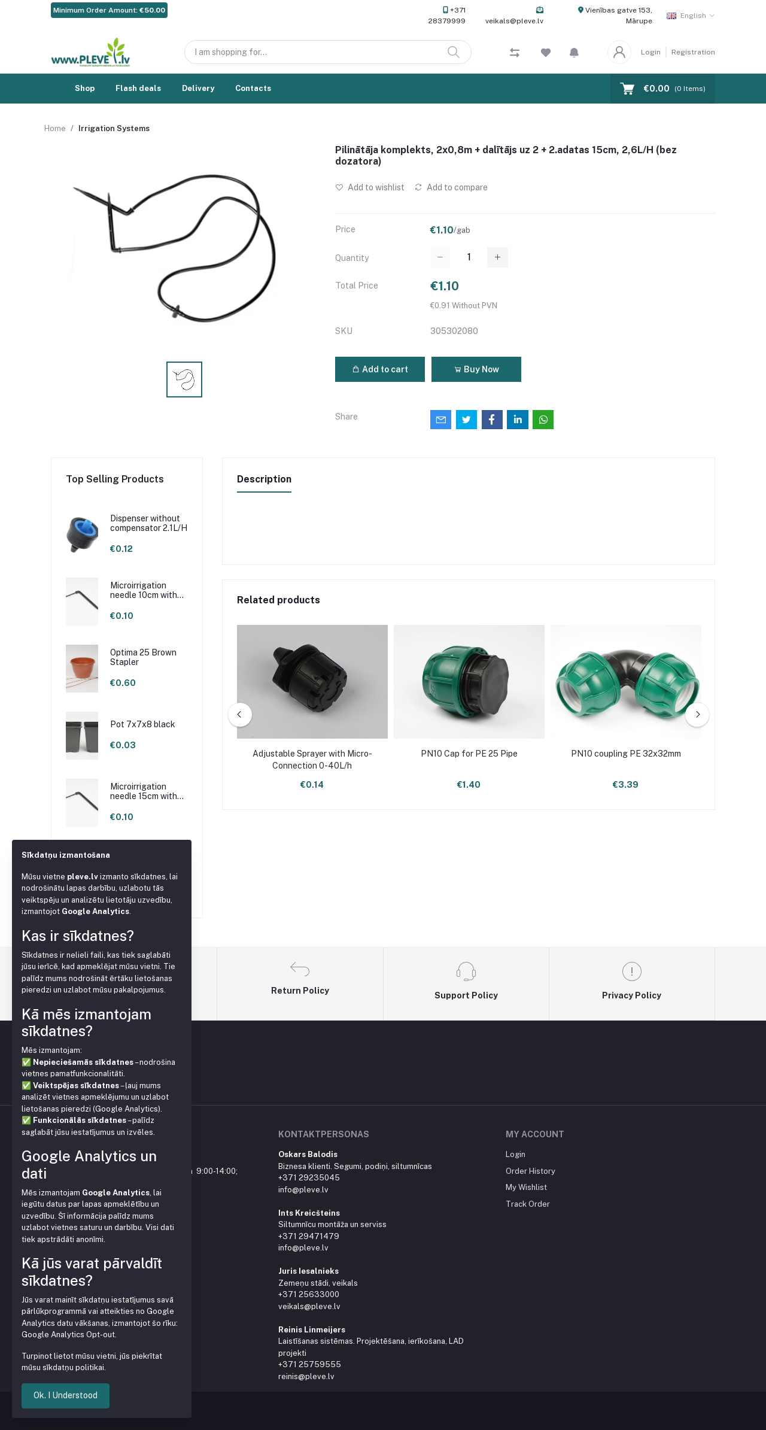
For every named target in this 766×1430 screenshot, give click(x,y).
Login (651, 52)
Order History (530, 1171)
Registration (693, 52)
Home (55, 128)
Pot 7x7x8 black (142, 724)
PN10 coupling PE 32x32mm (626, 753)
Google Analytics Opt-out (68, 1334)
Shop (85, 88)
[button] (574, 52)
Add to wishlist (370, 187)
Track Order (528, 1204)
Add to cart (380, 369)
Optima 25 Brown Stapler (143, 657)
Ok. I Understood (66, 1395)
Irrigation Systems (114, 128)
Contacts (253, 88)
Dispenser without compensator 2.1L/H (148, 523)
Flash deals (138, 88)
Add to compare (451, 187)
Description (264, 479)
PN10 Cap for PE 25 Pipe (469, 753)
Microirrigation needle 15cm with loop (143, 792)
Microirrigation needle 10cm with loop (143, 591)
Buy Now (476, 369)
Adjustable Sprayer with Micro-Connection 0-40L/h (312, 759)
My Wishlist (526, 1187)
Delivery (198, 88)
